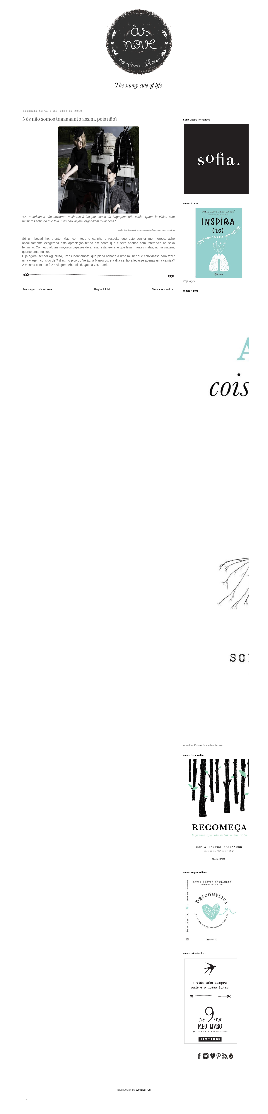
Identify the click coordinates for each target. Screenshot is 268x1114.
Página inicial (102, 289)
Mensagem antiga (162, 289)
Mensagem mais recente (37, 289)
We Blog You (143, 1089)
